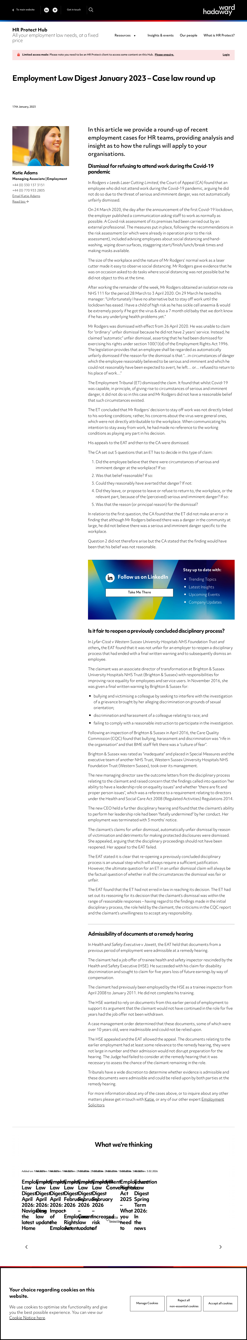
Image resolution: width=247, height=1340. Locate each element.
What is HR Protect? (219, 36)
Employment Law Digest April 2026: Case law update (121, 1188)
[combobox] (125, 36)
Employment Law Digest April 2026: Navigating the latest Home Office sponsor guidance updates (51, 1191)
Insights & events (161, 36)
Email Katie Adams (26, 196)
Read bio (20, 202)
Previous (26, 1247)
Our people (188, 36)
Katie (149, 1100)
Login (226, 55)
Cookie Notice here (27, 1318)
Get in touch (74, 9)
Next (220, 1247)
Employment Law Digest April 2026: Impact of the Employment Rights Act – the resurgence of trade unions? (194, 1194)
